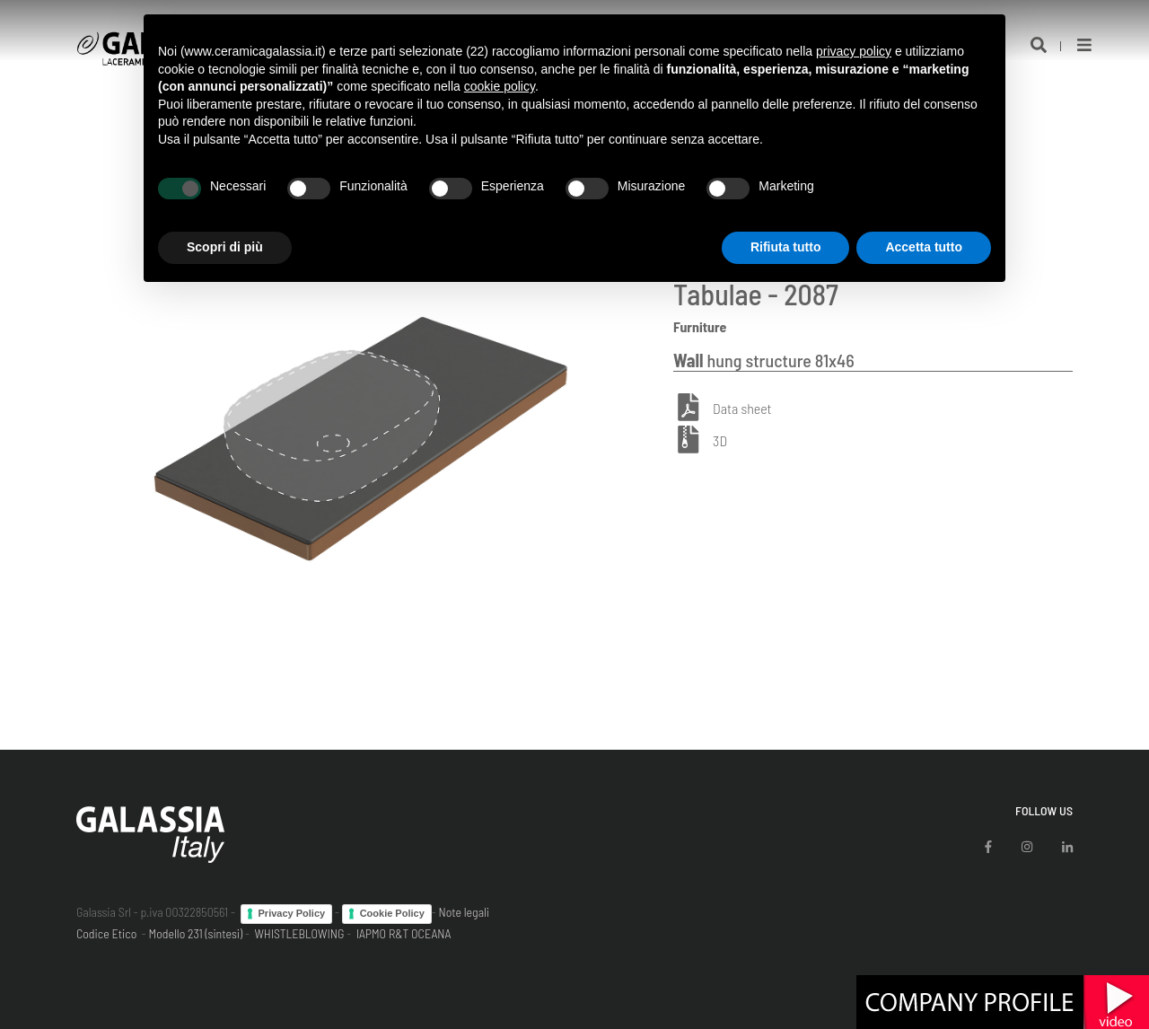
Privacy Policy (292, 913)
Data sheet (742, 408)
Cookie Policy (392, 913)
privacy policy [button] (853, 51)
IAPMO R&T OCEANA (404, 933)
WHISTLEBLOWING (299, 933)
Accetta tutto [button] (923, 247)
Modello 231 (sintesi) (196, 933)
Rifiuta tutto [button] (785, 247)
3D (720, 440)
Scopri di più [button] (225, 247)
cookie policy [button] (499, 86)
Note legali (463, 911)
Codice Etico (106, 933)
